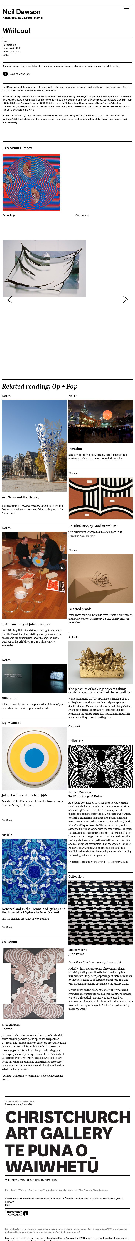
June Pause (100, 952)
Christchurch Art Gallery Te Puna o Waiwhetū (27, 1172)
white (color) (113, 66)
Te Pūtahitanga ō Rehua (100, 794)
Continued (7, 820)
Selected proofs (79, 608)
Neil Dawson (22, 11)
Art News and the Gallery (20, 497)
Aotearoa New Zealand (18, 18)
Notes (6, 396)
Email (8, 1204)
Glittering (9, 698)
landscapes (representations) (24, 66)
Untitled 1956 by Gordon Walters (92, 525)
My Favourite (11, 723)
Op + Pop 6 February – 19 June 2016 (94, 962)
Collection (76, 741)
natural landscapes (63, 66)
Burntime (75, 448)
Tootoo (34, 1027)
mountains (46, 66)
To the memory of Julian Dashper (26, 624)
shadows (78, 66)
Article (73, 637)
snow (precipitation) (95, 66)
